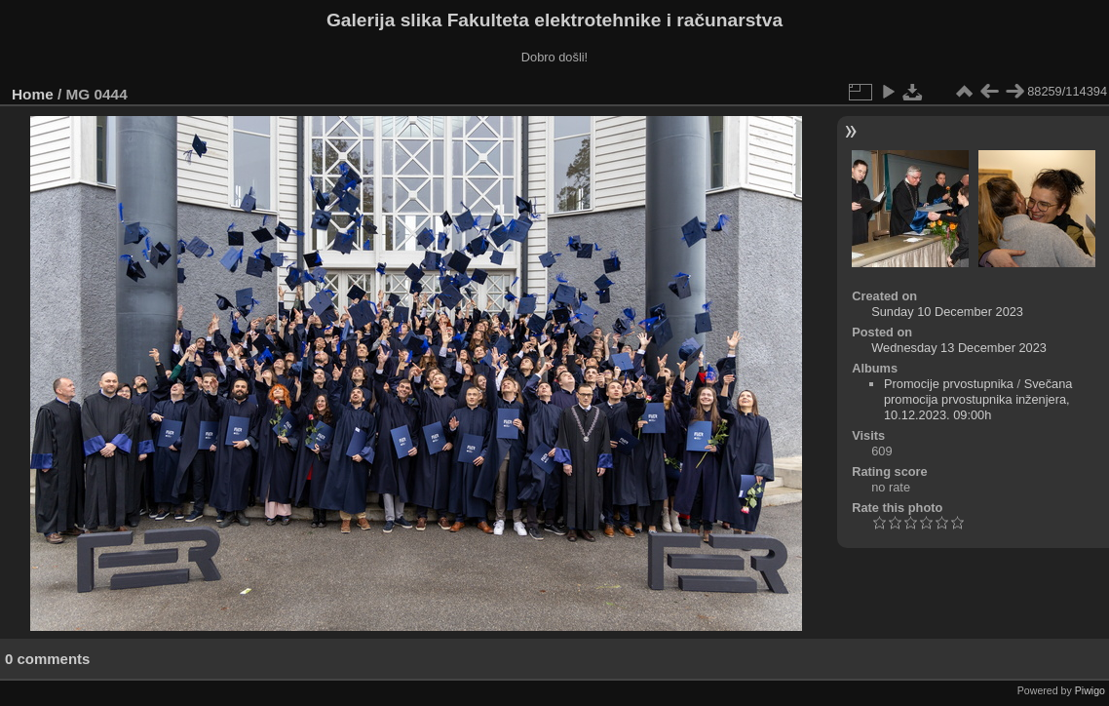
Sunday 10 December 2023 (947, 311)
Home (33, 94)
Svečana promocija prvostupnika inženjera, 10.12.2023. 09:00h (978, 399)
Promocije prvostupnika (948, 383)
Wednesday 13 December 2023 (959, 347)
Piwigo (1090, 690)
